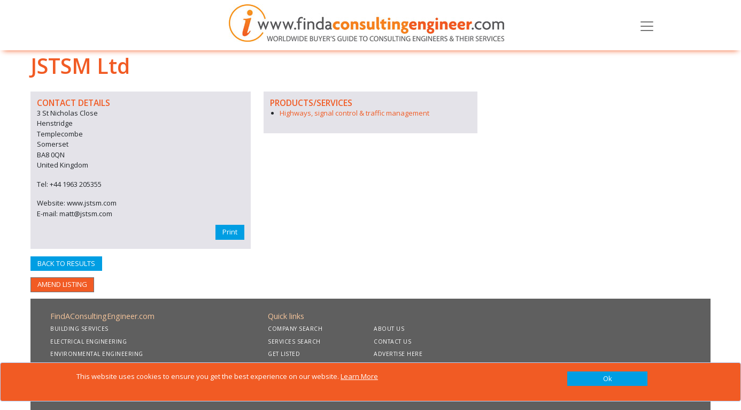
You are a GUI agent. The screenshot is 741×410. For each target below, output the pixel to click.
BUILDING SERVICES (79, 328)
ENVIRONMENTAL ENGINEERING (96, 354)
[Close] (607, 378)
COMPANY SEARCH (295, 328)
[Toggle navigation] (646, 25)
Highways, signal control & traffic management (354, 113)
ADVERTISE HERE (398, 354)
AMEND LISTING (62, 284)
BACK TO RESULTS (66, 263)
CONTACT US (392, 341)
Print (229, 232)
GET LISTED (284, 354)
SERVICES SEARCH (294, 341)
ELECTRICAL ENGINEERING (88, 341)
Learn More (359, 376)
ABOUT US (389, 328)
